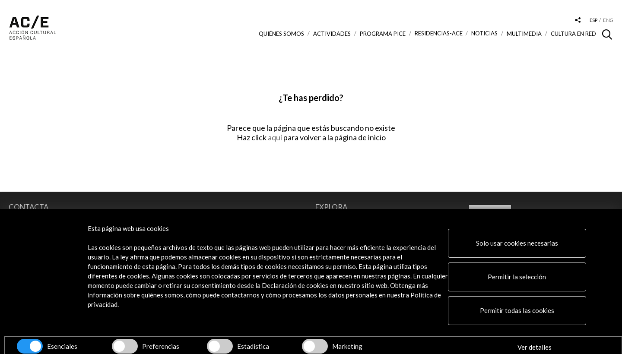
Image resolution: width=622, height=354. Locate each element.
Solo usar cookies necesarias (517, 243)
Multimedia (524, 34)
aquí (275, 137)
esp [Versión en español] (593, 20)
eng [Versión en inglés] (608, 20)
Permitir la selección (517, 277)
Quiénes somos (281, 34)
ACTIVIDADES (332, 34)
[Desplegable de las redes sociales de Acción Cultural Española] (578, 20)
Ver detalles (534, 347)
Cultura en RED (573, 34)
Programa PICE (383, 34)
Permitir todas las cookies (517, 310)
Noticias (484, 33)
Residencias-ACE (439, 33)
